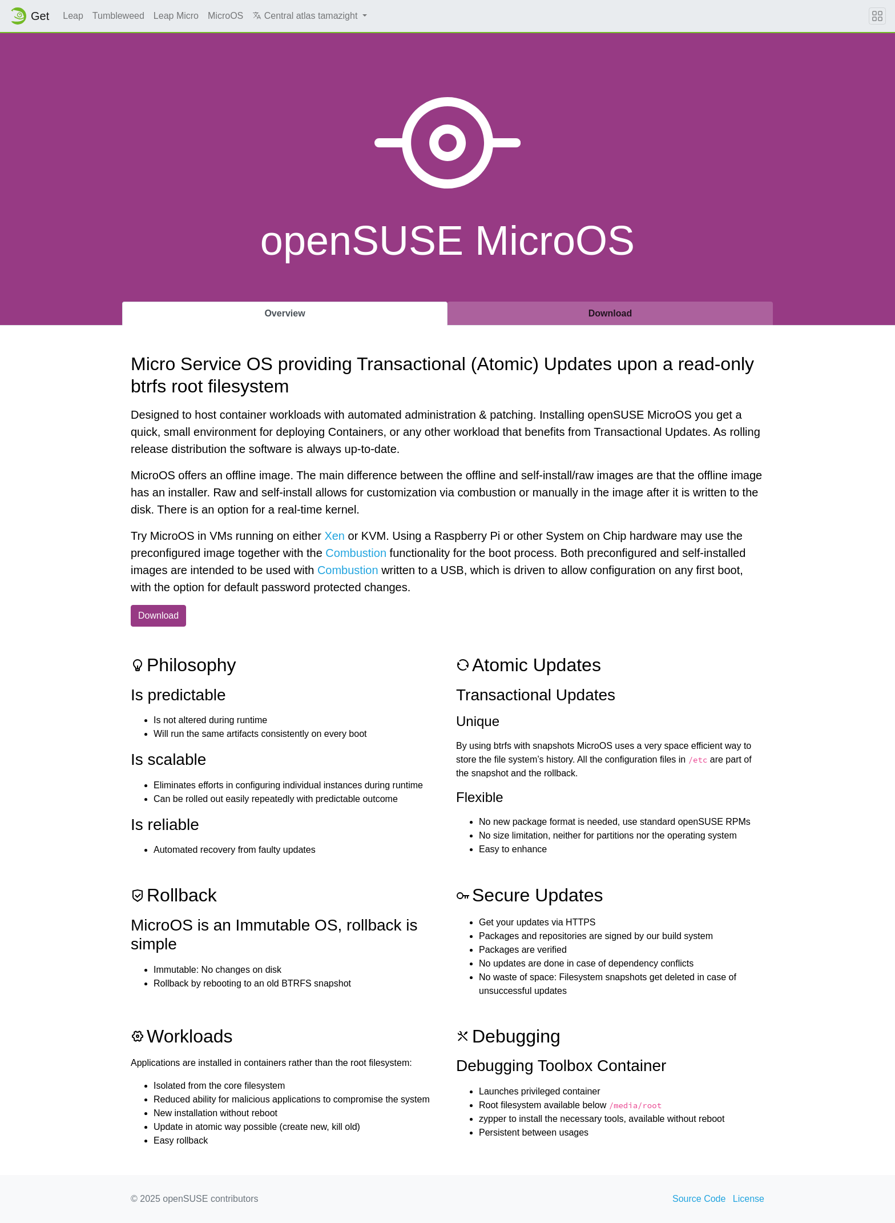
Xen (334, 536)
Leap (73, 16)
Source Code (698, 1199)
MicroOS (225, 16)
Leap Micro (176, 16)
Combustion (355, 553)
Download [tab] (610, 313)
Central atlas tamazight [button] (306, 16)
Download (158, 615)
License (748, 1199)
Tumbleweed (118, 16)
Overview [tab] (284, 313)
